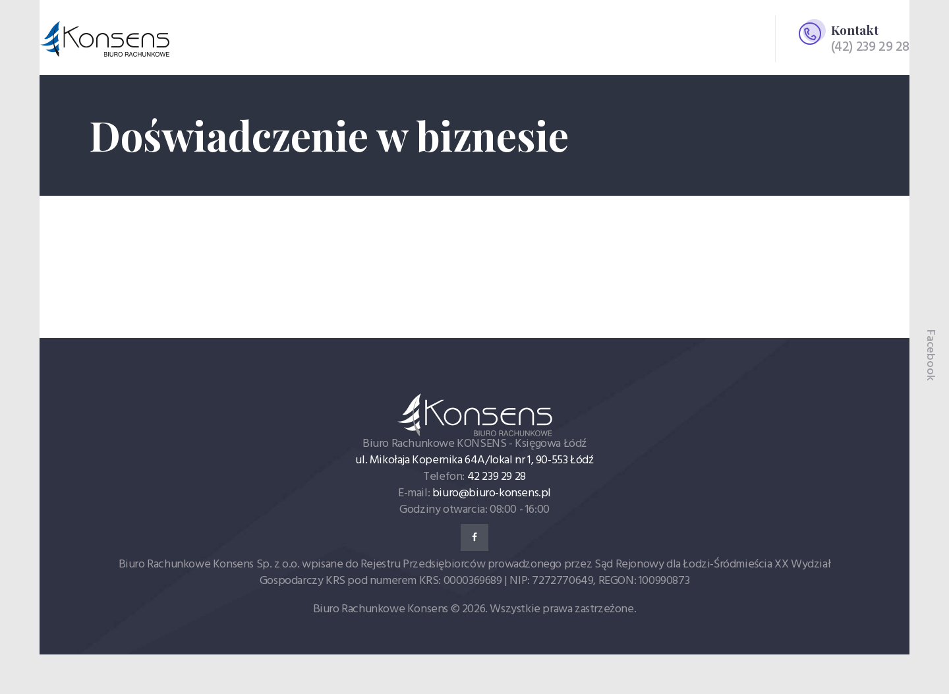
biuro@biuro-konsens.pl (491, 493)
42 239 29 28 (496, 476)
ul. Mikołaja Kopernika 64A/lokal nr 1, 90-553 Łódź (474, 460)
